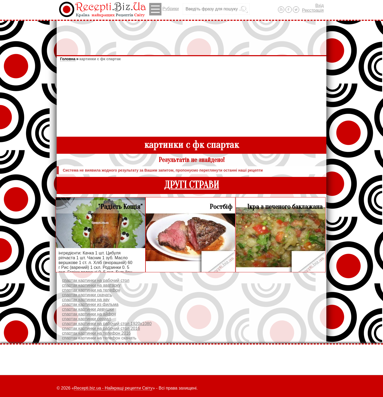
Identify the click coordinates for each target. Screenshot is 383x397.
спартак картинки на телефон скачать (99, 338)
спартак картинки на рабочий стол (95, 280)
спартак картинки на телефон (91, 290)
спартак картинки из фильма (90, 304)
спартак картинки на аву (86, 299)
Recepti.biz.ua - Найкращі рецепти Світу (113, 388)
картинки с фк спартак (99, 59)
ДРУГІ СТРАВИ (191, 185)
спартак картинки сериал (86, 319)
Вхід (319, 5)
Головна (68, 59)
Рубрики (164, 9)
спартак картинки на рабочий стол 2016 (101, 328)
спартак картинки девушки (88, 309)
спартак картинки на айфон (89, 314)
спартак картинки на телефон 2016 (96, 333)
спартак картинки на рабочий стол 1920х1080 (107, 323)
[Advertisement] (191, 35)
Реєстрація (313, 10)
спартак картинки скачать (87, 295)
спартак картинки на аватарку (91, 285)
